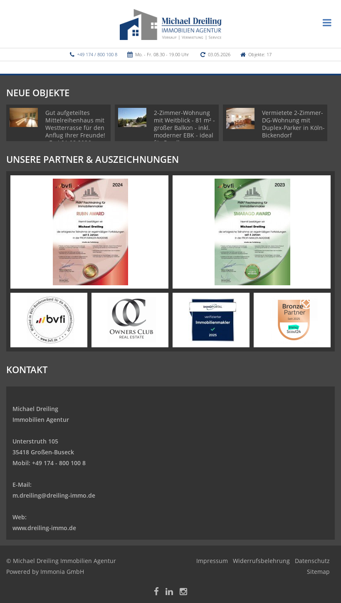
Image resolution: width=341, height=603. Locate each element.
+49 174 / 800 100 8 (97, 54)
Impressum (212, 561)
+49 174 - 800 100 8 (59, 463)
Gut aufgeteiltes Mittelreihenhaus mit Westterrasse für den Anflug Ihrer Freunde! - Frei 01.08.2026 (75, 128)
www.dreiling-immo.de (44, 528)
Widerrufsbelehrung (261, 561)
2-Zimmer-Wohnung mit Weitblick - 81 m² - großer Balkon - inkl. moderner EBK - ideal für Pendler (184, 128)
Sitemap (318, 572)
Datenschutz (312, 561)
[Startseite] (171, 23)
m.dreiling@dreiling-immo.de (53, 495)
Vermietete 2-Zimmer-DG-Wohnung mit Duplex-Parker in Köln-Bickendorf (293, 124)
